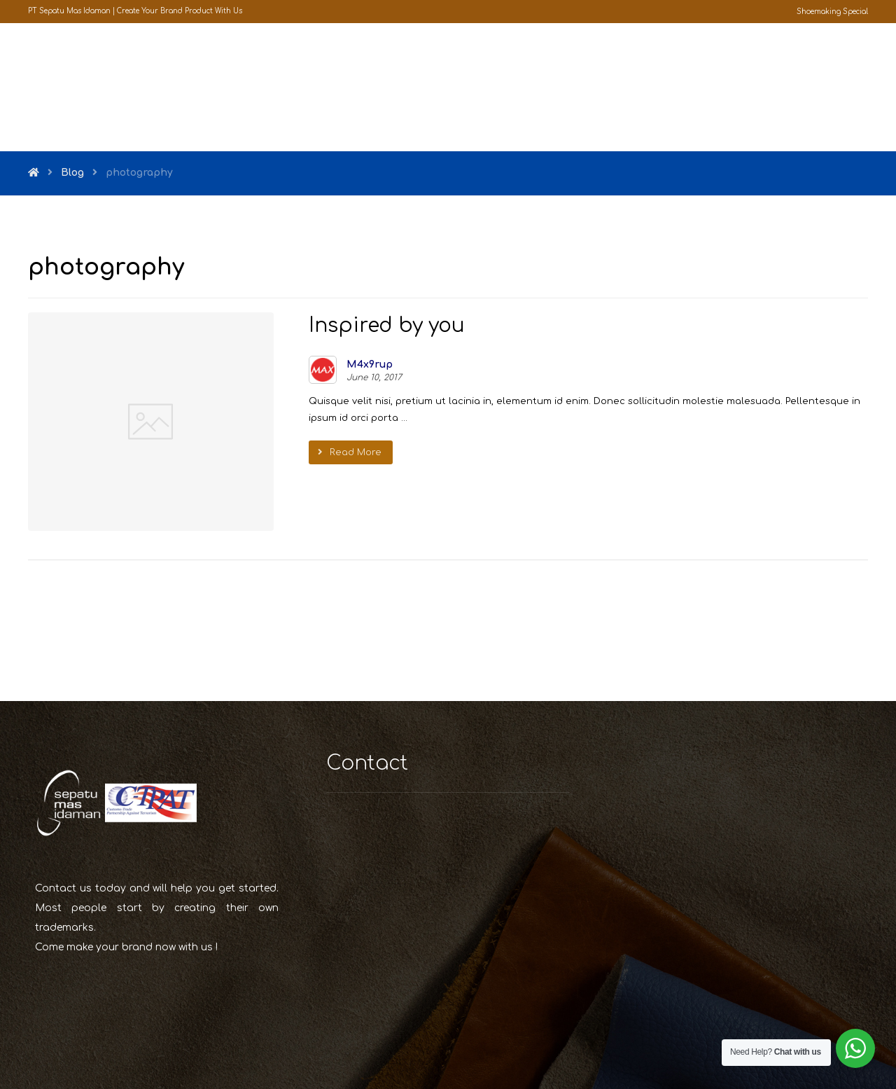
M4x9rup (334, 365)
